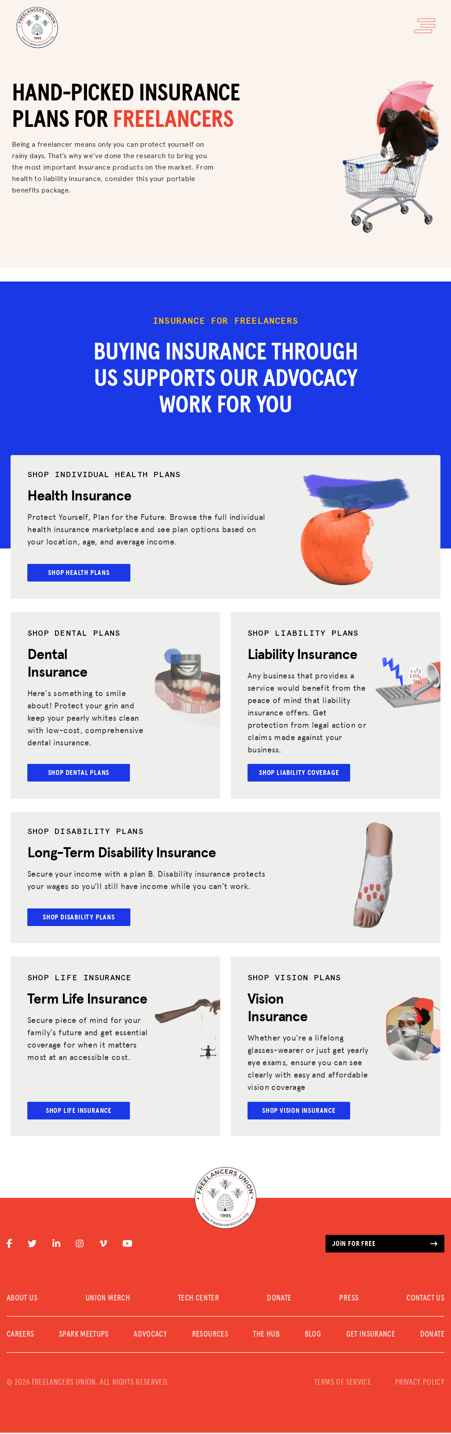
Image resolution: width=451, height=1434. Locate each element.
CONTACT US (425, 1300)
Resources (210, 1336)
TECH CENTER (198, 1300)
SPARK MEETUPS (84, 1336)
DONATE (279, 1300)
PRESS (349, 1300)
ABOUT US (22, 1300)
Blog (313, 1336)
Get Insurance (371, 1336)
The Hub (266, 1336)
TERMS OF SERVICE (342, 1384)
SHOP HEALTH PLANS (81, 572)
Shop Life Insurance (81, 1111)
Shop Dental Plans (81, 773)
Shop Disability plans (81, 917)
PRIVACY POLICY (419, 1384)
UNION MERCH (107, 1300)
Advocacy (150, 1336)
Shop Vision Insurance (301, 1111)
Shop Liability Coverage (301, 773)
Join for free (385, 1245)
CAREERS (20, 1336)
